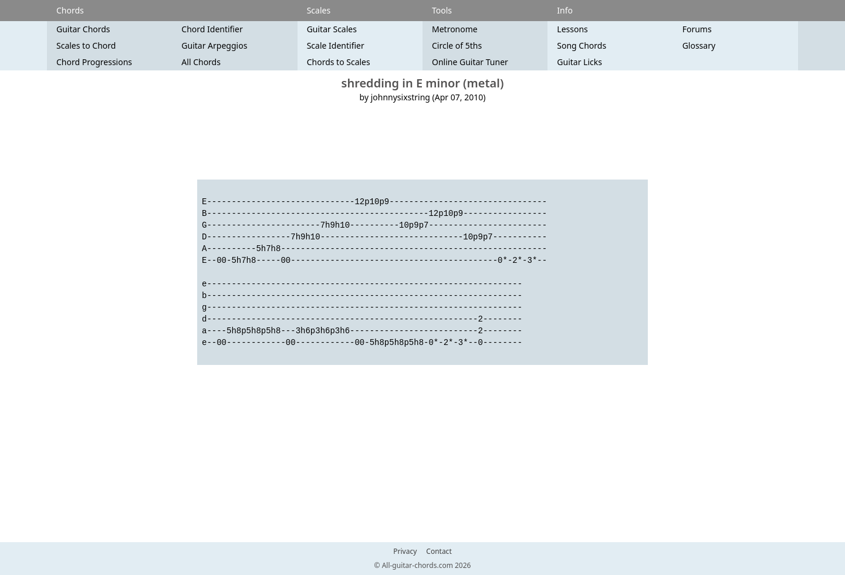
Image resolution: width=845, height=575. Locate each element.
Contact (438, 551)
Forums (697, 29)
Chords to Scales (338, 61)
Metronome (455, 29)
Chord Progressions (94, 61)
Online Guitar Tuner (470, 61)
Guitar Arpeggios (214, 45)
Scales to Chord (86, 45)
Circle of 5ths (457, 45)
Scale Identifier (335, 45)
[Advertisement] (422, 141)
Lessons (572, 29)
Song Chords (581, 45)
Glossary (698, 45)
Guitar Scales (332, 29)
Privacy (405, 551)
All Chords (201, 61)
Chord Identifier (211, 29)
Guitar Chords (83, 29)
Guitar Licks (579, 61)
